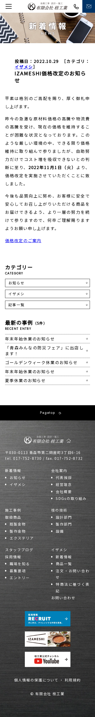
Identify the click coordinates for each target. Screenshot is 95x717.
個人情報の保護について (36, 679)
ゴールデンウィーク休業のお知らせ (41, 362)
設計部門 (64, 517)
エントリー (20, 577)
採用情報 (13, 556)
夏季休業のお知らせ (25, 380)
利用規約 (73, 679)
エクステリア (22, 538)
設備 (60, 531)
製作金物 (18, 531)
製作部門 (64, 524)
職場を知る (20, 563)
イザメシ (24, 67)
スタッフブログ (19, 549)
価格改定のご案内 (23, 240)
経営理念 (64, 484)
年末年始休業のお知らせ (30, 339)
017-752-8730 (76, 6)
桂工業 (48, 6)
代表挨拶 (64, 477)
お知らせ (16, 282)
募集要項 (18, 570)
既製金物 (18, 524)
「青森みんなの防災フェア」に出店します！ (44, 350)
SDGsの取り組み (71, 498)
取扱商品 (13, 517)
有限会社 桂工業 (50, 693)
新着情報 (13, 470)
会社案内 (59, 470)
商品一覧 (64, 563)
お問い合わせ (63, 597)
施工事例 (13, 510)
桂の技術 (59, 510)
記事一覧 (16, 304)
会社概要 (64, 491)
